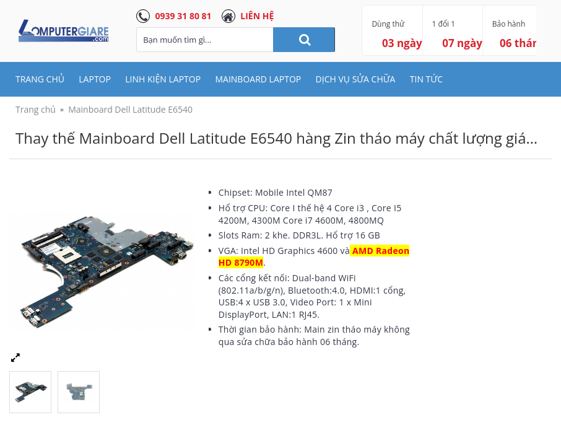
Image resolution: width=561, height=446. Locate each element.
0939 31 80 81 (183, 16)
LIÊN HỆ (257, 16)
